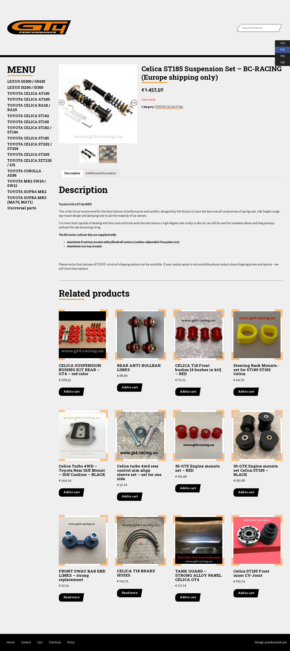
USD (280, 43)
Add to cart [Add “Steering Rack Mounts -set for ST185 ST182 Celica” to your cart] (246, 391)
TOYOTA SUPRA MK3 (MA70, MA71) (26, 199)
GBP (280, 63)
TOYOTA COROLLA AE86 (24, 173)
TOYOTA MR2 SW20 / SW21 (26, 183)
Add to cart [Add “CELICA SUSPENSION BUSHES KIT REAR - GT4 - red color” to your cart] (72, 391)
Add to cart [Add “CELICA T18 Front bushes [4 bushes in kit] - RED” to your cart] (188, 391)
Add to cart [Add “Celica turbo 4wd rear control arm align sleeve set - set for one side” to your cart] (130, 496)
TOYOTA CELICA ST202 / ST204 (29, 146)
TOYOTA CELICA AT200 (28, 99)
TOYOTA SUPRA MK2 (27, 191)
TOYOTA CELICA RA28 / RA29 (28, 107)
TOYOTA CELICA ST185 (28, 138)
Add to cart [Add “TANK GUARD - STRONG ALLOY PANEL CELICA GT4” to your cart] (188, 597)
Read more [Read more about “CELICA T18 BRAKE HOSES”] (130, 593)
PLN (280, 56)
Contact (26, 642)
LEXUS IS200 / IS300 (25, 87)
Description (72, 173)
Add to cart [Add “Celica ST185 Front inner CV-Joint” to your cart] (246, 593)
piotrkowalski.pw (276, 642)
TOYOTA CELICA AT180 (28, 93)
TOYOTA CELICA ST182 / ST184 (29, 129)
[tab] (72, 173)
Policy (71, 642)
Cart (39, 642)
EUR (280, 50)
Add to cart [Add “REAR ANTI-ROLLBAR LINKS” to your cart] (130, 387)
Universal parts (21, 208)
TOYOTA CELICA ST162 (28, 115)
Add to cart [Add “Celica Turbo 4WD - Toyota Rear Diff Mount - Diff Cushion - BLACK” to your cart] (72, 492)
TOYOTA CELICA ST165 (28, 122)
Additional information (101, 173)
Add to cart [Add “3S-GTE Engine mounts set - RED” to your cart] (188, 488)
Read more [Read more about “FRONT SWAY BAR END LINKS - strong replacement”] (72, 597)
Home (10, 642)
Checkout (55, 642)
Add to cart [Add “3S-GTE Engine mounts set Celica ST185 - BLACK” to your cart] (246, 492)
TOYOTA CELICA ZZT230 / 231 (29, 162)
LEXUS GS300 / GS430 (26, 81)
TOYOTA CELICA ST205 (28, 154)
